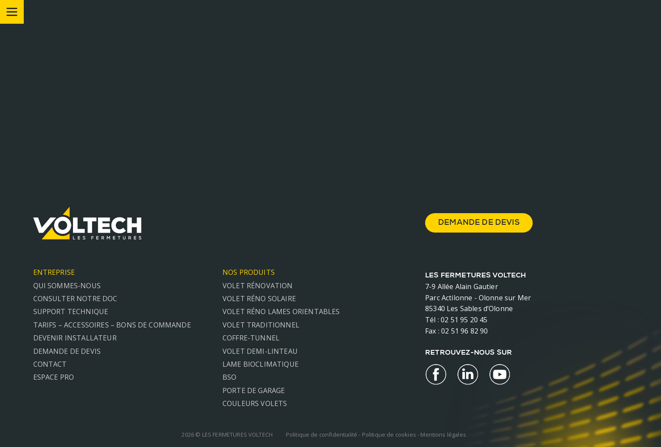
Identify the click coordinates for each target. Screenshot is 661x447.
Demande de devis (67, 351)
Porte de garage (253, 390)
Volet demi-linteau (260, 351)
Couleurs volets (254, 403)
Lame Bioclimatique (260, 364)
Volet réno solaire (259, 298)
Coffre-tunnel (251, 338)
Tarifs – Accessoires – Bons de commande (112, 325)
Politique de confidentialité (321, 434)
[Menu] (12, 12)
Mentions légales (443, 434)
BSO (229, 377)
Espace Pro (53, 377)
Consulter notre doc (75, 298)
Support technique (70, 311)
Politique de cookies (389, 434)
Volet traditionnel (260, 325)
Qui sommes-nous (67, 285)
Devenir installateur (75, 338)
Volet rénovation (257, 285)
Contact (50, 364)
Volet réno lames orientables (281, 311)
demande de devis (479, 223)
